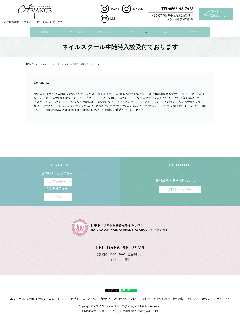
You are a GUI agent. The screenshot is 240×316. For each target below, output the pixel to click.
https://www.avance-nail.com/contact (69, 109)
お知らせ (45, 64)
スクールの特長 (70, 298)
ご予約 (58, 196)
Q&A (164, 31)
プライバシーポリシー (200, 298)
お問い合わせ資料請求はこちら (216, 13)
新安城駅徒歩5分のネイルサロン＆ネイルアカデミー (35, 13)
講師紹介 (105, 298)
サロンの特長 (75, 31)
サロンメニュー (105, 31)
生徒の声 (145, 298)
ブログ (195, 31)
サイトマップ (224, 298)
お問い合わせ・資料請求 (168, 298)
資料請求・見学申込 (180, 189)
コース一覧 (89, 298)
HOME (45, 31)
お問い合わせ (58, 181)
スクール (135, 31)
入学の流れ (120, 298)
